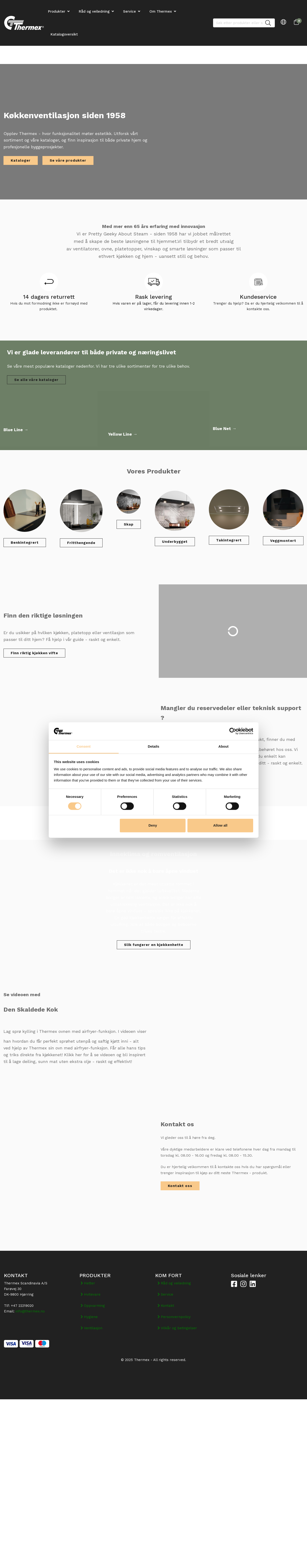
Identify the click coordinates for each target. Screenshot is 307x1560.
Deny (152, 826)
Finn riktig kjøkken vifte (34, 653)
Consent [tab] (84, 747)
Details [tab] (153, 747)
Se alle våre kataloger (36, 380)
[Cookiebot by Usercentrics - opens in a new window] (232, 731)
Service (129, 11)
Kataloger (21, 160)
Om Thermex (160, 11)
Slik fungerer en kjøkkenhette (153, 945)
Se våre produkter (68, 160)
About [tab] (223, 747)
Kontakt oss (180, 1186)
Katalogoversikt (64, 34)
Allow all (220, 826)
